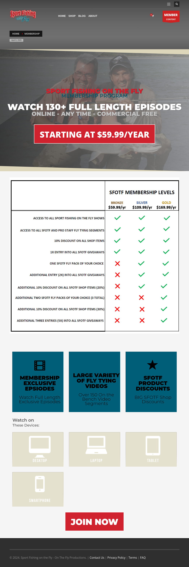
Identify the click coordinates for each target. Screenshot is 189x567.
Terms (132, 558)
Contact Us (97, 558)
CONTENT (171, 17)
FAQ (143, 558)
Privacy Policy (116, 558)
